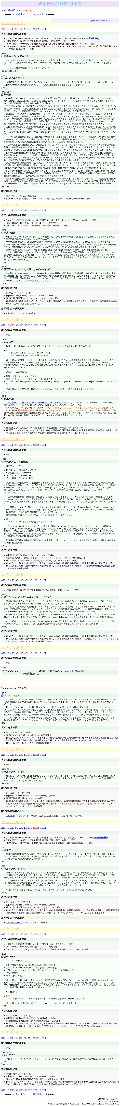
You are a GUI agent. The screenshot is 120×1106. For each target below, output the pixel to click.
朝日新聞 (63, 402)
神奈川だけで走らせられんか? (19, 273)
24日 (17, 29)
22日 (8, 29)
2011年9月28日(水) (13, 822)
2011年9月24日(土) (13, 439)
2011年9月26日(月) (13, 647)
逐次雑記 (12, 10)
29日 (39, 29)
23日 (12, 29)
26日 (26, 29)
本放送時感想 (92, 38)
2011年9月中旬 (18, 14)
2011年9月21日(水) (13, 23)
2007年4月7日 (70, 671)
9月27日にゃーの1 (14, 922)
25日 (21, 29)
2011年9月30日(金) (13, 1032)
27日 (30, 29)
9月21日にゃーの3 (14, 313)
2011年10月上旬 (40, 14)
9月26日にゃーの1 (14, 816)
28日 (35, 29)
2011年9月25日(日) (13, 574)
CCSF (3, 10)
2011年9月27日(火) (13, 749)
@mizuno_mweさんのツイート (104, 20)
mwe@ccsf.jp (112, 1099)
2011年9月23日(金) (13, 319)
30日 (44, 29)
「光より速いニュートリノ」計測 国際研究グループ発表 (32, 402)
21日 (3, 210)
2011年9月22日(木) (13, 204)
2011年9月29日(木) (13, 928)
